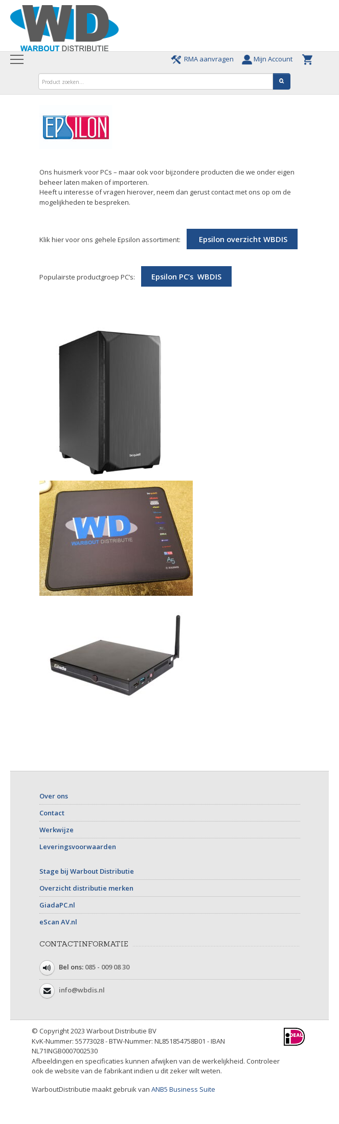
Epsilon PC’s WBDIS (186, 276)
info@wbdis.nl (82, 990)
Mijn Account (269, 58)
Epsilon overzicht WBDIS (242, 239)
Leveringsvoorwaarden (77, 846)
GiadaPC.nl (57, 905)
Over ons (53, 796)
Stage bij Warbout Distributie (86, 871)
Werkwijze (56, 829)
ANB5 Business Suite (183, 1089)
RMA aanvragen (204, 58)
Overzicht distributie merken (86, 888)
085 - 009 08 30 (107, 967)
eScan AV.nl (58, 921)
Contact (51, 812)
